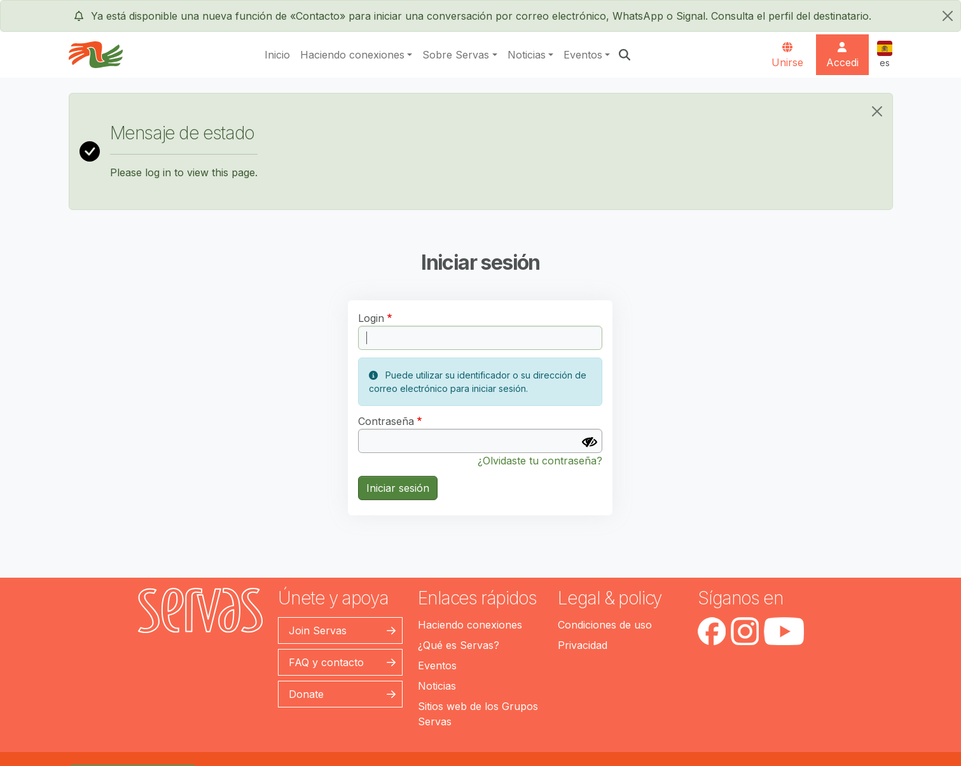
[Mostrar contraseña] (589, 442)
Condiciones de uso (605, 624)
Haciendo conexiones (352, 54)
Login (371, 318)
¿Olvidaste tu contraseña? (540, 460)
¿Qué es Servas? (458, 645)
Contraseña (386, 421)
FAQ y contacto (326, 662)
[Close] (877, 111)
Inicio (277, 54)
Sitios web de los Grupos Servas (478, 714)
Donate (306, 694)
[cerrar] (947, 16)
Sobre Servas (455, 54)
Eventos (582, 54)
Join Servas (318, 630)
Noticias (527, 54)
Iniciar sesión (397, 488)
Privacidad (582, 645)
